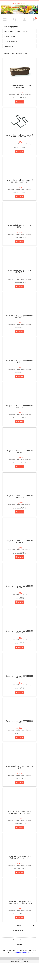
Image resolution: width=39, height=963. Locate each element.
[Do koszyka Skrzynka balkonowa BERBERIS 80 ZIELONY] (19, 737)
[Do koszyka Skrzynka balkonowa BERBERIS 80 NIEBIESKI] (19, 647)
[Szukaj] (15, 19)
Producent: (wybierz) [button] (10, 36)
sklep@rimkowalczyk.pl (22, 952)
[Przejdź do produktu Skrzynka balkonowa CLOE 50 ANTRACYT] (19, 259)
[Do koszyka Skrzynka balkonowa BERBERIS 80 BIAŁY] (19, 602)
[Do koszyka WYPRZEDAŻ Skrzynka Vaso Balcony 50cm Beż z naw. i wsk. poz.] (19, 917)
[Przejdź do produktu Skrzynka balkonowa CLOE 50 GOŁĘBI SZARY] (19, 72)
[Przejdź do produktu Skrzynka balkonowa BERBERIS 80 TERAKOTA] (19, 664)
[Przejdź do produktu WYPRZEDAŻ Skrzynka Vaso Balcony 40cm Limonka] (19, 845)
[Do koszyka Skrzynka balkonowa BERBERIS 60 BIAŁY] (19, 376)
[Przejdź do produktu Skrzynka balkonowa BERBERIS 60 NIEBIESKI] (19, 394)
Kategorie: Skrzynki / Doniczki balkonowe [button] (15, 31)
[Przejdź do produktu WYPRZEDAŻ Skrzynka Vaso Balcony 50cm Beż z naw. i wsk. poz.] (19, 890)
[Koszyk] (34, 19)
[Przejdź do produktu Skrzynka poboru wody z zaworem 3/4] (19, 755)
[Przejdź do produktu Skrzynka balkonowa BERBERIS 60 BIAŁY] (19, 349)
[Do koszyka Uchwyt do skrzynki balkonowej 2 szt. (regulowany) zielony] (19, 151)
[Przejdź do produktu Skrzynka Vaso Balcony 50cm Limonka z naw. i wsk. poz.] (19, 800)
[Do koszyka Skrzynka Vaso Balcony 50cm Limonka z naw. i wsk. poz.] (19, 827)
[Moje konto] (24, 19)
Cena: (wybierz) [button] (8, 46)
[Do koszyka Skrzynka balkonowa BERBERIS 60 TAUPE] (19, 466)
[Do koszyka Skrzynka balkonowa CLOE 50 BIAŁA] (19, 241)
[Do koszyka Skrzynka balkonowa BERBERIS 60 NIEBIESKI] (19, 421)
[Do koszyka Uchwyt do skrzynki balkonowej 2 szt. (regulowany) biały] (19, 196)
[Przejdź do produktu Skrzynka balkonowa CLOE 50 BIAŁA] (19, 214)
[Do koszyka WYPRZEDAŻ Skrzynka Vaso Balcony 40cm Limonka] (19, 872)
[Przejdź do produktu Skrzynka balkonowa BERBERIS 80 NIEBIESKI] (19, 619)
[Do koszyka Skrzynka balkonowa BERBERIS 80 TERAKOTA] (19, 692)
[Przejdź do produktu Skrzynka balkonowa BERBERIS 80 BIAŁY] (19, 574)
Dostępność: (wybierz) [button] (10, 41)
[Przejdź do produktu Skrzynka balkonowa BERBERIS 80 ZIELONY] (19, 709)
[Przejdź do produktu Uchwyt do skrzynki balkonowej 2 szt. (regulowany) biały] (19, 168)
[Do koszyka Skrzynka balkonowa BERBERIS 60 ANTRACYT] (19, 331)
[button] (5, 19)
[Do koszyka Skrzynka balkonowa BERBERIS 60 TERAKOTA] (19, 512)
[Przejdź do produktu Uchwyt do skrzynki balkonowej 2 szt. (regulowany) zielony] (19, 121)
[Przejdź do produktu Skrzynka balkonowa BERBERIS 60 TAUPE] (19, 439)
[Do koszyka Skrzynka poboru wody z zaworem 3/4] (19, 782)
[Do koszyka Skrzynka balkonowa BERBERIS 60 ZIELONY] (19, 557)
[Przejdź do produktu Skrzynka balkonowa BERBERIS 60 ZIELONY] (19, 529)
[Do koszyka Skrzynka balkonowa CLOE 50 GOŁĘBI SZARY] (19, 101)
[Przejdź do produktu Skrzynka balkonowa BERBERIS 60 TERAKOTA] (19, 484)
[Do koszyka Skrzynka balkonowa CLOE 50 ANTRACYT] (19, 286)
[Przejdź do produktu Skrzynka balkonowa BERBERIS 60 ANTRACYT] (19, 304)
